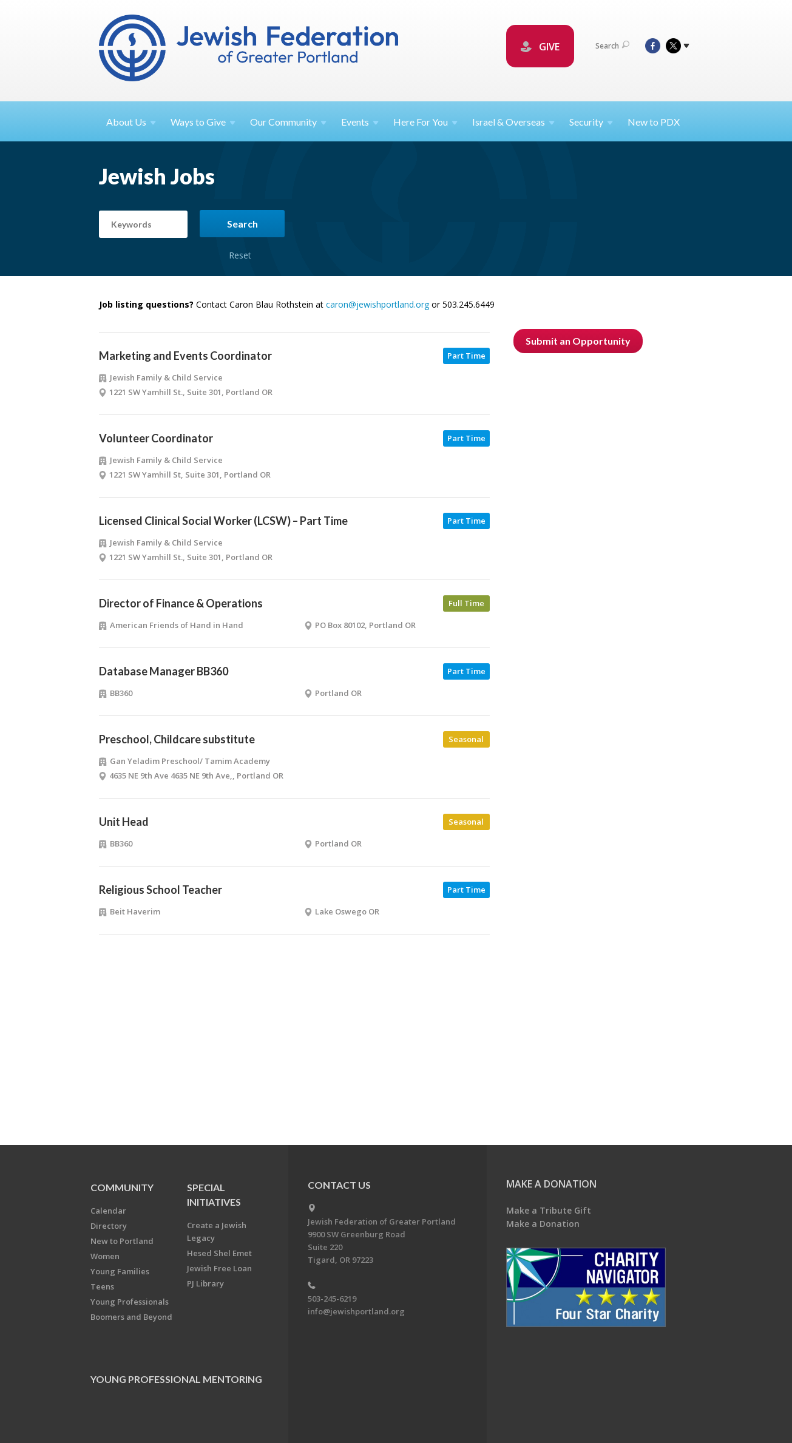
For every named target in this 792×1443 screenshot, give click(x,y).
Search (612, 46)
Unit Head (124, 821)
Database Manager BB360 (163, 671)
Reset (240, 241)
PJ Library (205, 1283)
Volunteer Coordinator (156, 438)
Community (122, 1187)
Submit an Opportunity (578, 340)
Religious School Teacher (160, 889)
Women (105, 1256)
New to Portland (122, 1240)
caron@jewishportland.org (377, 304)
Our (288, 121)
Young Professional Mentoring (176, 1379)
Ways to (203, 121)
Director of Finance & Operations (181, 603)
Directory (108, 1225)
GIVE (540, 47)
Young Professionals (129, 1301)
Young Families (119, 1271)
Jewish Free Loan (219, 1268)
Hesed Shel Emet (219, 1253)
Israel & (513, 121)
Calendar (108, 1210)
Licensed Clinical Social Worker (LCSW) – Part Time (223, 520)
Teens (102, 1286)
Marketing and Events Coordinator (185, 355)
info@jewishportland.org (356, 1311)
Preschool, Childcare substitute (177, 739)
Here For (425, 121)
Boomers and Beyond (131, 1316)
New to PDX (654, 121)
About (131, 121)
